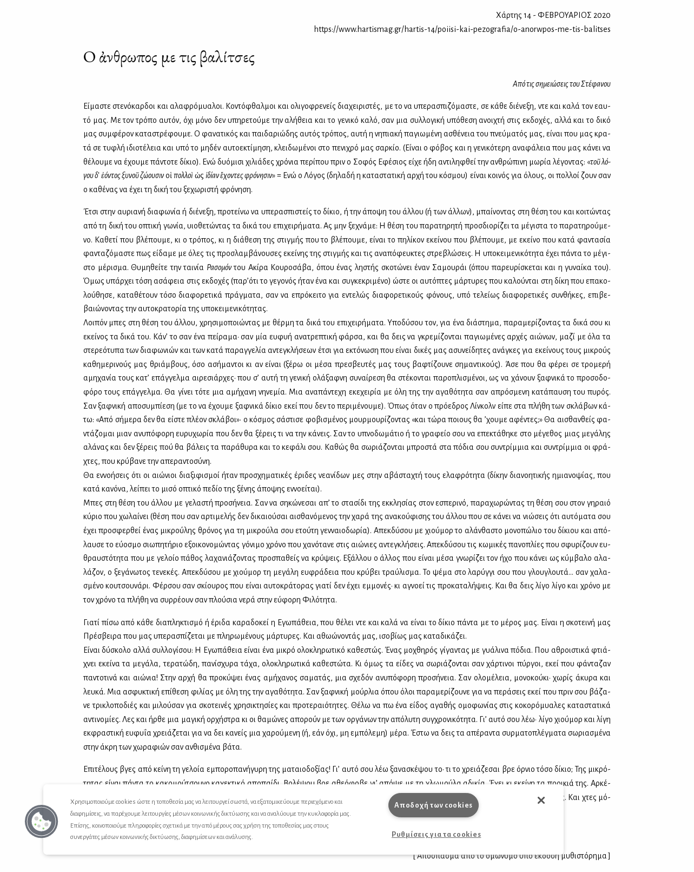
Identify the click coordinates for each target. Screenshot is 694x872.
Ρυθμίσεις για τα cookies (436, 834)
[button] (41, 821)
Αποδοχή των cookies (433, 805)
